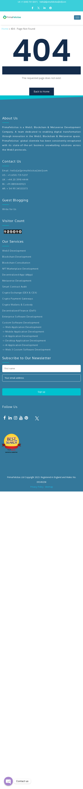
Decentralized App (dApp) (17, 274)
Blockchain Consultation (16, 262)
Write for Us (9, 209)
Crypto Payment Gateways (17, 298)
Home (4, 28)
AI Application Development (21, 336)
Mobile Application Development (24, 331)
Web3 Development (14, 250)
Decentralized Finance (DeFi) (19, 310)
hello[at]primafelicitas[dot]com (29, 170)
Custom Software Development (20, 322)
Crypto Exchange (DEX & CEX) (19, 292)
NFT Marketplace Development (20, 268)
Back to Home (41, 91)
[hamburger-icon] (77, 17)
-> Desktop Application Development (24, 340)
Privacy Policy (36, 486)
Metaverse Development (16, 280)
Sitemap (49, 486)
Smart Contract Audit (14, 286)
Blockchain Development (16, 256)
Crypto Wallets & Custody (17, 304)
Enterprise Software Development (22, 316)
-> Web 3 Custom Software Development (26, 349)
